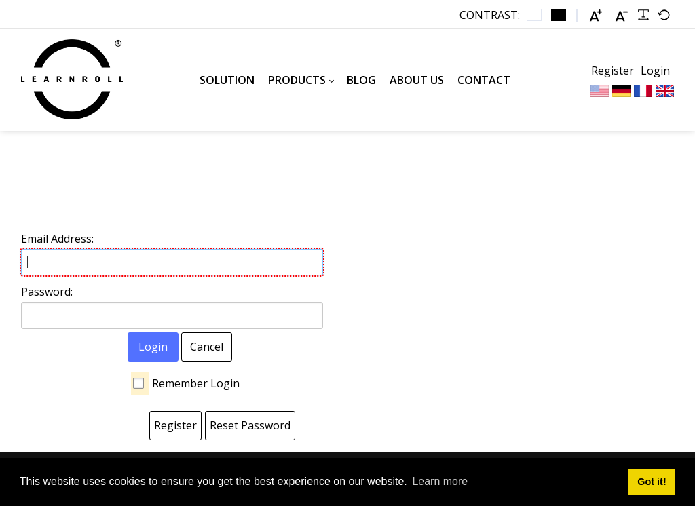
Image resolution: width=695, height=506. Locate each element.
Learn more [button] (440, 481)
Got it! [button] (651, 481)
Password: (47, 291)
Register (612, 70)
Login (655, 70)
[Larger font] (595, 15)
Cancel (206, 346)
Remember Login (196, 383)
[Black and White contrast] (558, 15)
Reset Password (250, 425)
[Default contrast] (534, 15)
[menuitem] (227, 80)
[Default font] (664, 15)
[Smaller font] (621, 15)
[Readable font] (643, 15)
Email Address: (57, 238)
